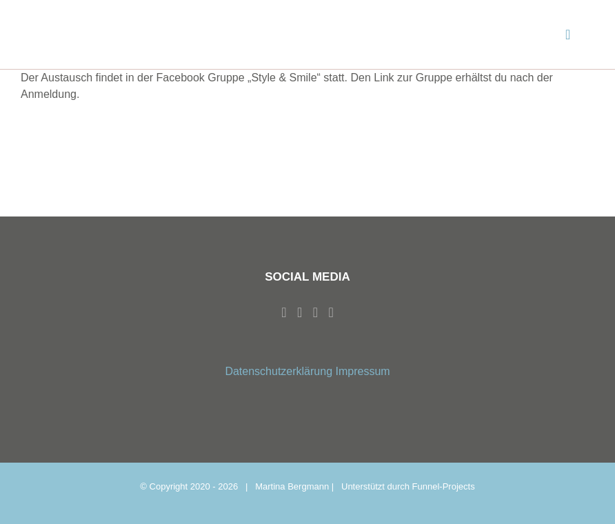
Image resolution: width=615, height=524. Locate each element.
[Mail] (330, 312)
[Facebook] (283, 312)
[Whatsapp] (315, 312)
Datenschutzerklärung (278, 371)
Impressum (362, 371)
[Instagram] (299, 312)
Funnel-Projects (443, 486)
